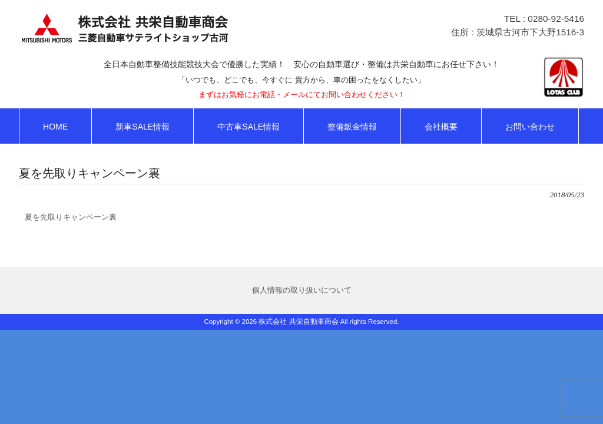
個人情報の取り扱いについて (302, 290)
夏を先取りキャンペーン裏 (71, 217)
